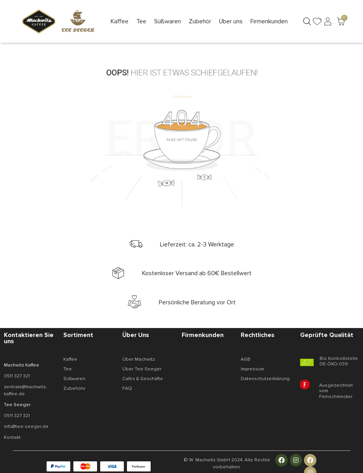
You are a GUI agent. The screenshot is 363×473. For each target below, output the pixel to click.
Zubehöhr (74, 388)
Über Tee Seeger (142, 369)
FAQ (127, 388)
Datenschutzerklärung (265, 379)
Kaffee (70, 359)
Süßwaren (74, 379)
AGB (245, 359)
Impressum (252, 369)
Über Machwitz (138, 359)
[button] (119, 21)
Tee (67, 369)
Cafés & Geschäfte (142, 379)
